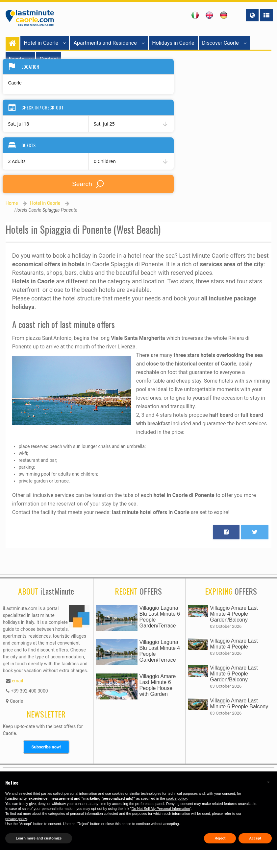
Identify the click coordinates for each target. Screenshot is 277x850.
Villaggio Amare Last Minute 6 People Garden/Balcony (234, 673)
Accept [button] (255, 838)
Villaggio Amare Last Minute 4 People (234, 643)
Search (88, 184)
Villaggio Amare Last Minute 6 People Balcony (239, 703)
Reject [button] (219, 838)
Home (12, 203)
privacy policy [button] (16, 819)
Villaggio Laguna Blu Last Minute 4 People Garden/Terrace (159, 651)
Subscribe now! (46, 746)
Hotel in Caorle (45, 43)
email (17, 680)
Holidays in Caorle (173, 43)
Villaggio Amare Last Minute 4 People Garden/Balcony (234, 614)
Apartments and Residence (108, 43)
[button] (268, 782)
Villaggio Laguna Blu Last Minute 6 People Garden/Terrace (159, 616)
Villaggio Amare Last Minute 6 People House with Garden (157, 685)
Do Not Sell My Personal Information (161, 809)
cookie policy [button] (176, 798)
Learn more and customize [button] (39, 838)
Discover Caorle (224, 43)
